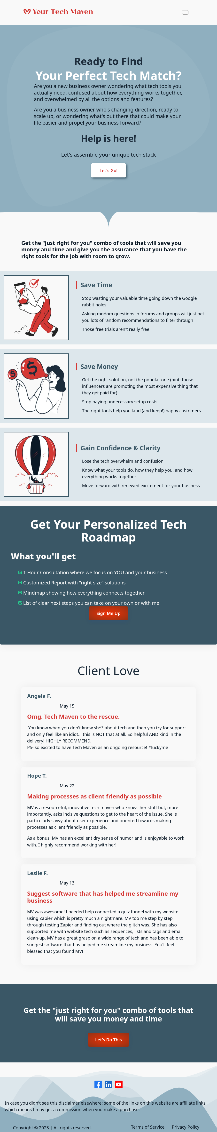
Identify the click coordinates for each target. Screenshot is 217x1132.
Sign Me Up (108, 613)
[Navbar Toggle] (185, 12)
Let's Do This (108, 1040)
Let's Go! (109, 170)
